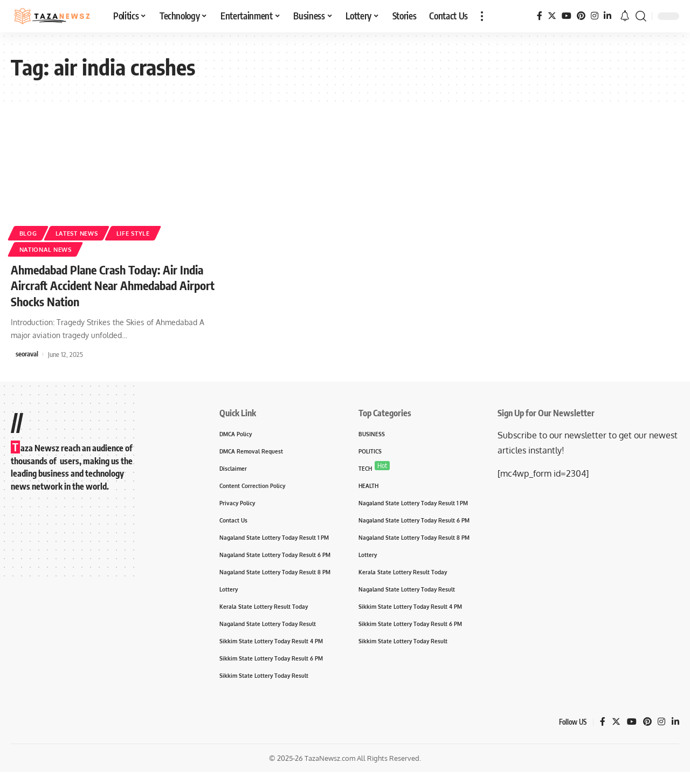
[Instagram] (594, 16)
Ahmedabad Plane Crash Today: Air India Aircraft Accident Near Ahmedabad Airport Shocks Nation (112, 285)
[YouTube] (566, 16)
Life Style (142, 233)
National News (48, 249)
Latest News (81, 233)
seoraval (27, 352)
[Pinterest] (581, 16)
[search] (641, 16)
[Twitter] (552, 16)
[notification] (624, 16)
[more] (481, 16)
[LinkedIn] (607, 16)
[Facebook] (539, 16)
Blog (29, 233)
